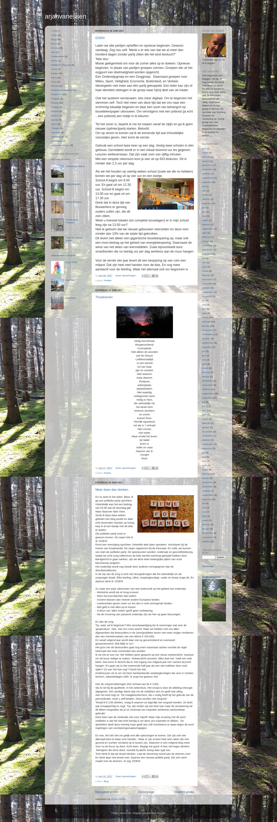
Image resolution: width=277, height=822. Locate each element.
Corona (55, 48)
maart (205, 152)
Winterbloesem (73, 202)
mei (204, 190)
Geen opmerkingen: (126, 275)
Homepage (146, 792)
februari (206, 157)
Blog (106, 781)
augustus (207, 182)
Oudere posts (184, 792)
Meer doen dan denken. (112, 489)
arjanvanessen (65, 16)
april (204, 233)
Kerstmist (70, 298)
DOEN (100, 38)
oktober (206, 173)
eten (53, 52)
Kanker (55, 73)
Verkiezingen (58, 136)
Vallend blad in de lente (63, 255)
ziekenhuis (56, 141)
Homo (54, 60)
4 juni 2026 (71, 262)
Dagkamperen (73, 184)
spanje (54, 119)
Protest (55, 111)
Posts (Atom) (118, 799)
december (207, 165)
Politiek (107, 280)
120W (54, 35)
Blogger (161, 813)
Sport (54, 124)
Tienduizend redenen (72, 221)
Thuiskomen (104, 297)
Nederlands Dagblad (62, 90)
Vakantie (55, 132)
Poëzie (107, 473)
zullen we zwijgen (60, 145)
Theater (55, 128)
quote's (55, 115)
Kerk (53, 77)
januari (205, 161)
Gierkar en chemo (75, 166)
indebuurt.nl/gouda (61, 65)
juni (204, 148)
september (207, 178)
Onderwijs (56, 94)
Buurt (54, 43)
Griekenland (57, 56)
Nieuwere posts (106, 792)
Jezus (54, 69)
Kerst (54, 81)
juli (203, 186)
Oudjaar (55, 98)
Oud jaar (70, 280)
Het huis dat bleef (60, 159)
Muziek (55, 86)
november (207, 169)
